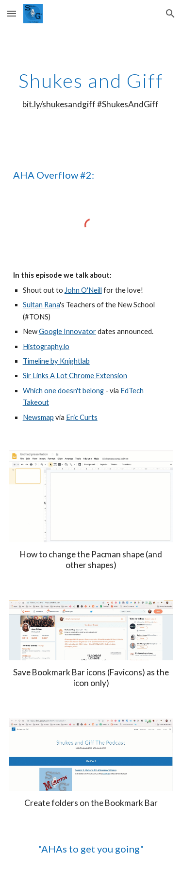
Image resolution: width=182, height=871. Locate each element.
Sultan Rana (41, 305)
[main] (91, 90)
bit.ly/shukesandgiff (59, 104)
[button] (11, 13)
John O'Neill (83, 290)
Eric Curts (82, 417)
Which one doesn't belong (63, 390)
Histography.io (46, 346)
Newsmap (38, 417)
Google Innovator (67, 331)
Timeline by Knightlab (56, 361)
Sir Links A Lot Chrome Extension (75, 375)
